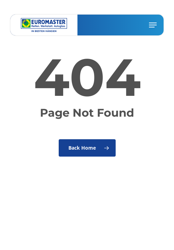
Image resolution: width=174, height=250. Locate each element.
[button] (153, 25)
